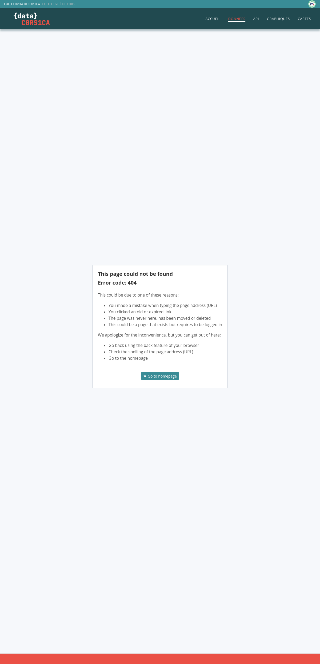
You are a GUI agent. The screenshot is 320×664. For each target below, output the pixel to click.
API (256, 19)
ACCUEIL (212, 19)
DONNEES (236, 19)
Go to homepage (160, 375)
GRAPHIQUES (278, 19)
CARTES (304, 19)
